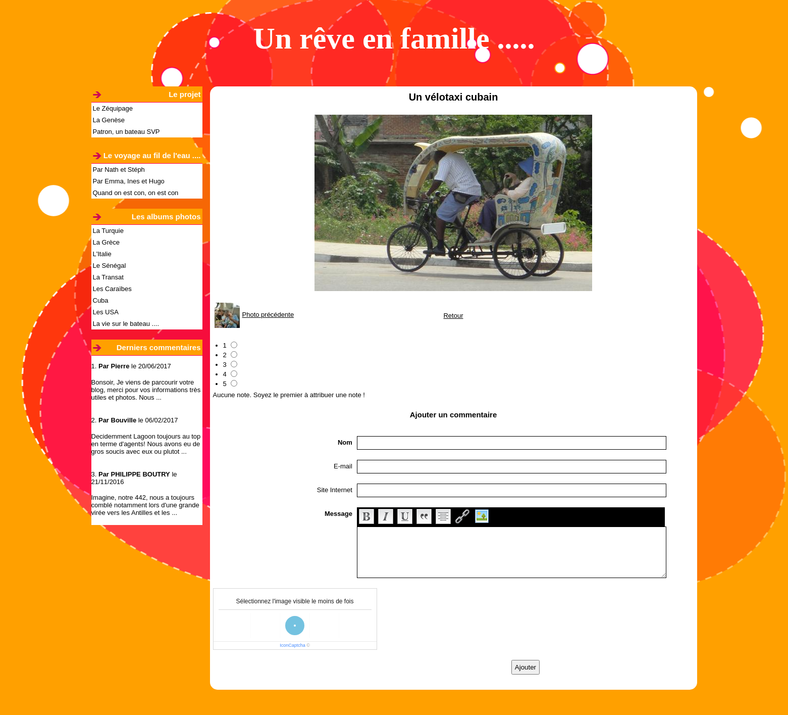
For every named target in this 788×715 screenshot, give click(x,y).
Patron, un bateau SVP (126, 131)
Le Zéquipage (113, 108)
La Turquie (108, 230)
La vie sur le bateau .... (126, 323)
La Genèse (109, 120)
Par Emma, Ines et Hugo (129, 181)
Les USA (106, 312)
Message (338, 513)
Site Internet (334, 490)
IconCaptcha (292, 645)
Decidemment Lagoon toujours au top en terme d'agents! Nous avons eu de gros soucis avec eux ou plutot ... (146, 444)
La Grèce (106, 242)
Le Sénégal (109, 265)
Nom (345, 442)
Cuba (101, 300)
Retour (453, 315)
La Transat (108, 277)
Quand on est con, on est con (136, 193)
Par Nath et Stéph (119, 169)
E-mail (343, 466)
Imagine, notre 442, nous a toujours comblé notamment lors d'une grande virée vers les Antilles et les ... (145, 505)
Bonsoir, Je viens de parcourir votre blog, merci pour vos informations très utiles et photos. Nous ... (146, 389)
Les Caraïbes (112, 289)
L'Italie (102, 254)
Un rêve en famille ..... (394, 38)
